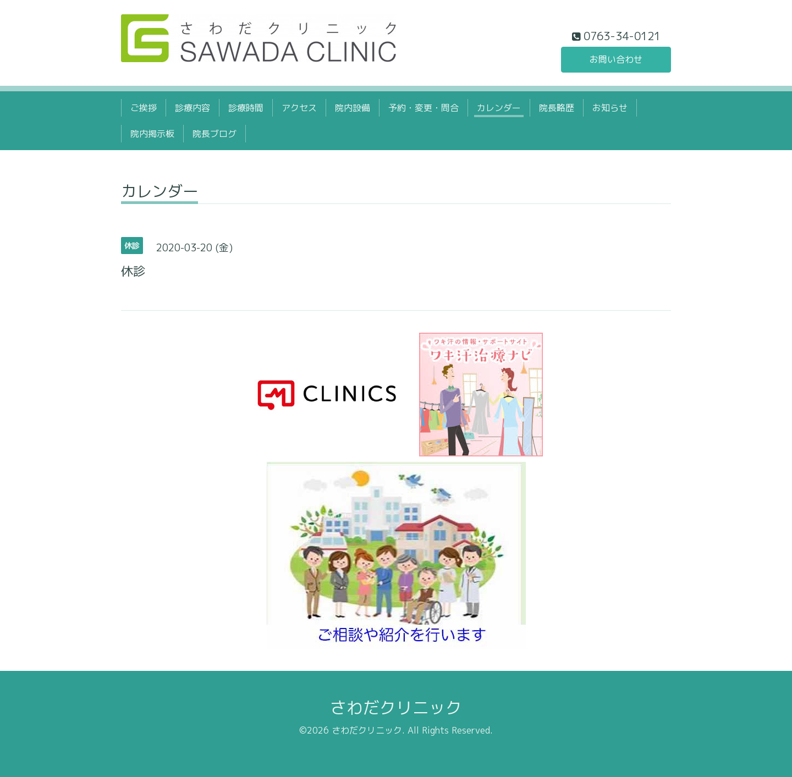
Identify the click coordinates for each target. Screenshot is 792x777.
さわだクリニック (396, 707)
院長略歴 (556, 108)
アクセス (299, 108)
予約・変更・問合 (423, 108)
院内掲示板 (152, 134)
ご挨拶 (143, 108)
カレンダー (499, 108)
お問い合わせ (616, 59)
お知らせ (610, 108)
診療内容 (192, 108)
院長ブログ (215, 134)
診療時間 (245, 108)
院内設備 (352, 108)
